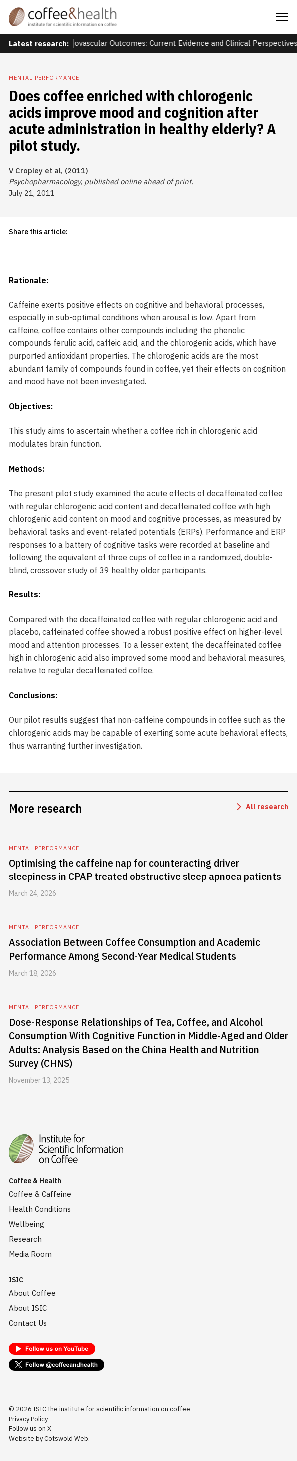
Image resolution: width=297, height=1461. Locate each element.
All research (267, 806)
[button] (282, 17)
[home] (63, 17)
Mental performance (44, 77)
